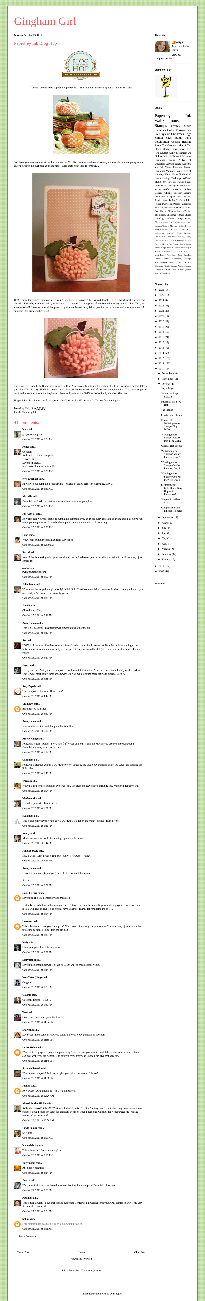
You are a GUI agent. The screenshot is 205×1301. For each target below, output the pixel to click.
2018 (162, 331)
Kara (25, 429)
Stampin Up (184, 152)
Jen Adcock (28, 513)
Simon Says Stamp (168, 137)
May (164, 538)
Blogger (117, 1293)
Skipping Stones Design (179, 211)
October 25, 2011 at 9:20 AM (37, 527)
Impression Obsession (172, 204)
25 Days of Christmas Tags (173, 134)
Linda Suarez (29, 1128)
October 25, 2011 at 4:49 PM (37, 713)
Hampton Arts (174, 196)
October (166, 384)
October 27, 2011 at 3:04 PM (37, 1211)
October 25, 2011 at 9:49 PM (37, 1004)
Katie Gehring (30, 1145)
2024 (162, 300)
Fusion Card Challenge (173, 240)
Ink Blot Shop (184, 229)
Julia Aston (28, 584)
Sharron (27, 1029)
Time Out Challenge (176, 237)
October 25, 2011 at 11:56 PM (38, 1078)
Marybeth (28, 959)
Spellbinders (160, 237)
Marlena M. (29, 798)
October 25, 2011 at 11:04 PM (38, 1022)
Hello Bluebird (180, 174)
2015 (162, 347)
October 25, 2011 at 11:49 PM (38, 1060)
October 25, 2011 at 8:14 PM (37, 913)
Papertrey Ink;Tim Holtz (174, 251)
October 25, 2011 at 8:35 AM (37, 488)
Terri (25, 1012)
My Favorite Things (173, 182)
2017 (162, 337)
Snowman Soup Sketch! (169, 395)
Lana (25, 535)
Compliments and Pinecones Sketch (171, 509)
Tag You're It (178, 200)
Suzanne (27, 815)
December (167, 373)
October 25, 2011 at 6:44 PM (37, 843)
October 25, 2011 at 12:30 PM (38, 544)
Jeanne (26, 1085)
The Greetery (169, 145)
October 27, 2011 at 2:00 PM (37, 1190)
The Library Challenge (165, 215)
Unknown (27, 703)
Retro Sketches (184, 255)
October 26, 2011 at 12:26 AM (38, 1095)
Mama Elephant (173, 167)
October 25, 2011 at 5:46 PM (37, 773)
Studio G (172, 262)
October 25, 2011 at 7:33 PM (37, 860)
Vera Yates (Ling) (32, 977)
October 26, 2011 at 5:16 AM (37, 1155)
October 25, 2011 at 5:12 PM (37, 731)
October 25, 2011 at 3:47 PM (37, 633)
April (165, 543)
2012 (162, 363)
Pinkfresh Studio (163, 156)
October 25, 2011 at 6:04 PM (37, 790)
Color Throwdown (179, 130)
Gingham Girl (45, 21)
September (168, 517)
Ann (24, 640)
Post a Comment (27, 1236)
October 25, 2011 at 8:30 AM (37, 471)
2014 (162, 353)
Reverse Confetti (169, 152)
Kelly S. (179, 42)
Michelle (27, 496)
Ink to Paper (185, 244)
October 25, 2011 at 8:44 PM (37, 969)
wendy (26, 833)
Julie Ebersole (30, 850)
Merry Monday (176, 207)
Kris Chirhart (30, 479)
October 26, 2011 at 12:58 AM (38, 1120)
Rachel (26, 552)
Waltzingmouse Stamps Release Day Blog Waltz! (171, 437)
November (168, 378)
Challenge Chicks (165, 160)
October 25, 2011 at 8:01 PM (37, 885)
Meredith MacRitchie (34, 1103)
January (166, 559)
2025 (162, 295)
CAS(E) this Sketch (177, 222)
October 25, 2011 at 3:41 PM (37, 615)
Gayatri (26, 994)
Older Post (140, 1252)
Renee (25, 446)
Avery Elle (160, 196)
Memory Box (173, 171)
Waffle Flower (170, 189)
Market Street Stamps (176, 247)
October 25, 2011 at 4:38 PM (37, 678)
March (165, 549)
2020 (162, 321)
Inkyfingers (28, 1163)
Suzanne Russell (31, 1068)
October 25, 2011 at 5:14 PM (37, 752)
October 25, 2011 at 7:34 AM (37, 439)
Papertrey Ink (29, 412)
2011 (162, 369)
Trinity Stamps (170, 266)
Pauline (26, 1197)
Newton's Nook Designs (179, 233)
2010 (162, 566)
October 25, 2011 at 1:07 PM (37, 576)
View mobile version (81, 1258)
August (166, 522)
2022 (162, 310)
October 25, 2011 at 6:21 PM (37, 808)
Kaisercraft (159, 233)
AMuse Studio (173, 163)
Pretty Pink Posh (168, 255)
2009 (162, 571)
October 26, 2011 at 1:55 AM (37, 1137)
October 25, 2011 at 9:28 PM (37, 987)
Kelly (25, 942)
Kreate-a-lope (160, 247)
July (164, 528)
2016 (162, 342)
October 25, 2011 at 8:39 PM (37, 934)
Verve (168, 174)
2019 (162, 326)
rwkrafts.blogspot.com (34, 571)
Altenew (164, 222)
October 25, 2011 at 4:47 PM (37, 696)
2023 (162, 305)
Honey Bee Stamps (170, 244)
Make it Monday (182, 156)
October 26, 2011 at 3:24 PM (37, 1172)
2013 (162, 358)
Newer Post (23, 1252)
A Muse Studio (184, 215)
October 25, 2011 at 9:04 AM (37, 506)
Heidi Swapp (170, 229)
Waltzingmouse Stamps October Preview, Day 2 (171, 465)
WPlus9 (182, 145)
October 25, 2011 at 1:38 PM (37, 598)
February (167, 554)
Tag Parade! (167, 409)
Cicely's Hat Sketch (171, 445)
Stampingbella (161, 262)
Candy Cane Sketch (171, 415)
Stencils (167, 200)
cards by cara (29, 893)
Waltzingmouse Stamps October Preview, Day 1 (171, 476)
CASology (160, 218)
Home (81, 1252)
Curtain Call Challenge (165, 185)
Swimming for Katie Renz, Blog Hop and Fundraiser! (171, 489)
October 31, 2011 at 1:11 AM (37, 1228)
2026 (162, 289)
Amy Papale (29, 686)
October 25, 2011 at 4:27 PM (37, 657)
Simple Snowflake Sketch (170, 501)
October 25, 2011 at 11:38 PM (38, 1039)
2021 (162, 316)
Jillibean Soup (174, 218)
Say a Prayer (167, 388)
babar (25, 1219)
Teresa (26, 781)
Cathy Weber (29, 1047)
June (164, 533)
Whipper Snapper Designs (177, 193)
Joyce (25, 665)
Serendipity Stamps (181, 258)
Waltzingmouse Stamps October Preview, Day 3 (171, 454)
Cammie (27, 759)
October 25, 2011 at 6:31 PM (37, 825)
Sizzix (188, 182)
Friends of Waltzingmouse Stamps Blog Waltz (170, 425)
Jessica (26, 1180)
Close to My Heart (170, 226)
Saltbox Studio (162, 258)
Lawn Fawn (177, 149)
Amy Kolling (29, 738)
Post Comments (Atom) (88, 1270)
